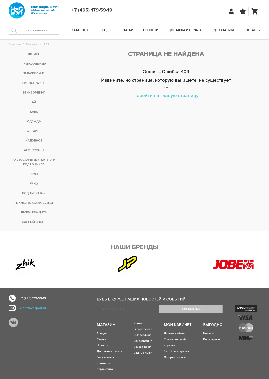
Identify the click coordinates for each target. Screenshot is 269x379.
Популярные (211, 339)
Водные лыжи (34, 193)
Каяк (34, 112)
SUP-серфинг (34, 73)
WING (34, 183)
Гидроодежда (34, 64)
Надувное (34, 140)
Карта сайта (105, 369)
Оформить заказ (175, 357)
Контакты (252, 30)
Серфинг (34, 131)
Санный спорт (34, 222)
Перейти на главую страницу (166, 95)
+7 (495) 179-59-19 (92, 10)
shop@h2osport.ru (32, 308)
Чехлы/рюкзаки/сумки (34, 203)
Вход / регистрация (176, 351)
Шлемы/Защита (34, 212)
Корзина (169, 345)
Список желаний (175, 339)
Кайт (34, 102)
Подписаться (191, 309)
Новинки (209, 333)
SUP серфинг (142, 335)
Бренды (105, 30)
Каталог (79, 30)
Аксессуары (34, 150)
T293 (34, 174)
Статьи (127, 30)
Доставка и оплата (185, 30)
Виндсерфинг (33, 83)
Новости (150, 30)
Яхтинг (34, 54)
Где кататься (223, 30)
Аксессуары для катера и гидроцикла (34, 162)
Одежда (34, 121)
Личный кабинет (175, 333)
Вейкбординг (34, 92)
